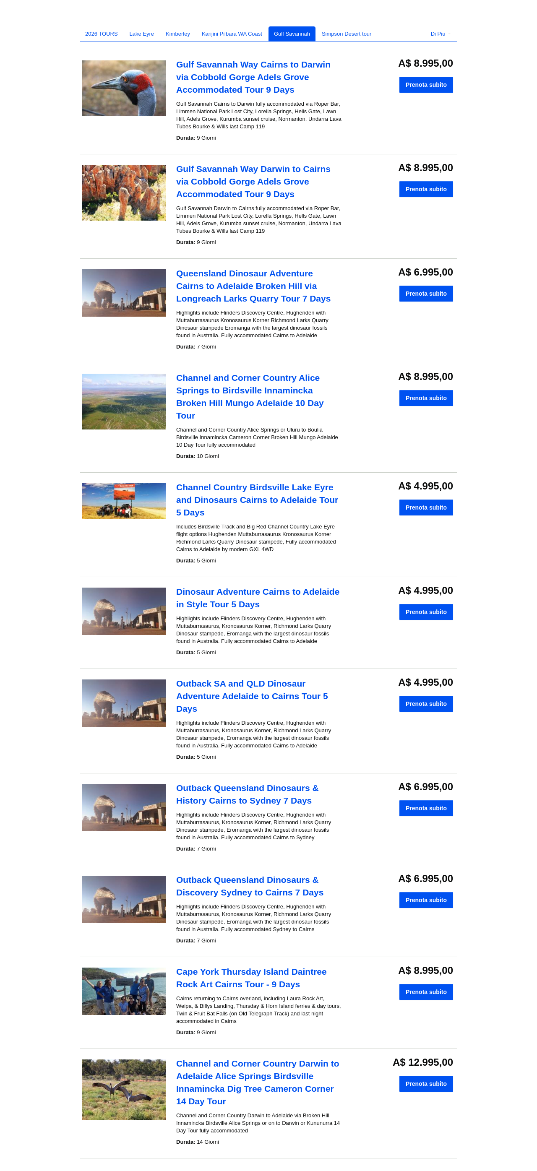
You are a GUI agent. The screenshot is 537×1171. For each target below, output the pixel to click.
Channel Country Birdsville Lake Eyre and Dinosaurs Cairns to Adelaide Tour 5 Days (257, 499)
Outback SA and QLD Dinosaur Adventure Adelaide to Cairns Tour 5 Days (252, 696)
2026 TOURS (101, 34)
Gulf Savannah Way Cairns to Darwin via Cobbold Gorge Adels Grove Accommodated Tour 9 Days (253, 77)
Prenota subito (426, 84)
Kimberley (178, 34)
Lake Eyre (142, 34)
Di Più (441, 34)
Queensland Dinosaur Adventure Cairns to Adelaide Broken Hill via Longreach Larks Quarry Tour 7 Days (253, 285)
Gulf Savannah (292, 34)
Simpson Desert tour (347, 34)
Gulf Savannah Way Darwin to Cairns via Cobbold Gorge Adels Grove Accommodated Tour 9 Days (253, 181)
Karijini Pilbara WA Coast (232, 34)
